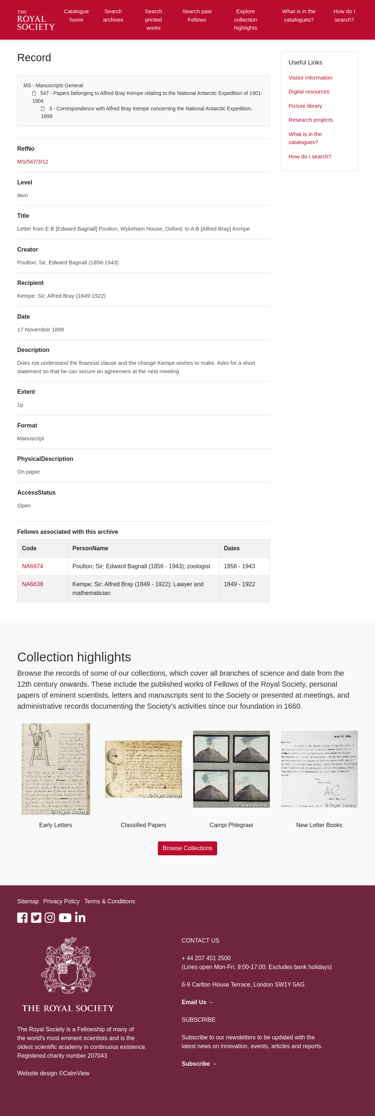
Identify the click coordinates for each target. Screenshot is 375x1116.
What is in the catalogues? (299, 15)
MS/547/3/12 (32, 161)
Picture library (305, 106)
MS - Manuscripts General (53, 85)
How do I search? (344, 15)
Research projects (311, 120)
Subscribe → (200, 1064)
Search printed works (153, 19)
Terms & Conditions (109, 901)
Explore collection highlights (245, 19)
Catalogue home (76, 15)
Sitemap (28, 901)
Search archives (113, 15)
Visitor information (311, 77)
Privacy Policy (61, 901)
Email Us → (198, 1002)
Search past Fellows (197, 15)
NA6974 (32, 566)
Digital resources (309, 91)
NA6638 (32, 584)
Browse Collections (187, 848)
